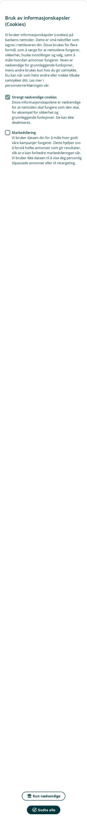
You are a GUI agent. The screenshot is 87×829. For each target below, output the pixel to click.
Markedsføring (24, 132)
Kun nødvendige (43, 795)
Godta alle (43, 809)
